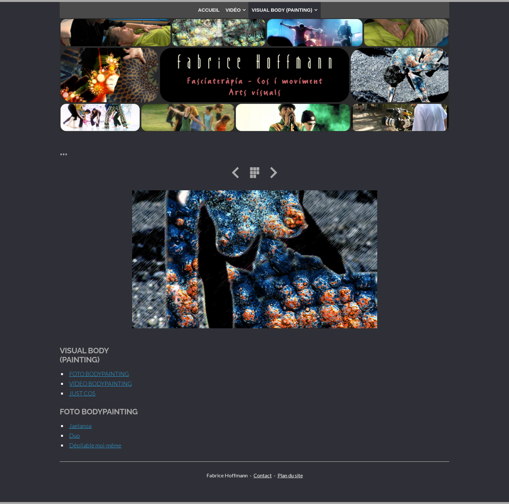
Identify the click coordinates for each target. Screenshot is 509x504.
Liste (254, 172)
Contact (263, 475)
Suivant (271, 172)
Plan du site (290, 475)
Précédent (237, 172)
